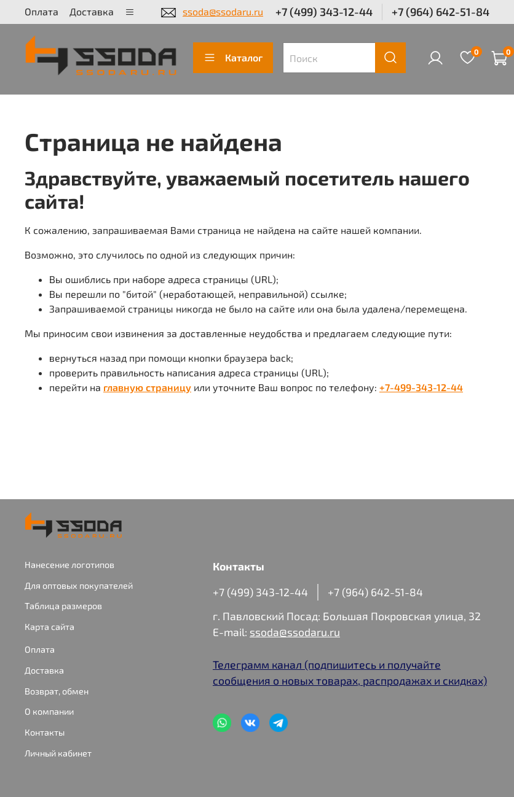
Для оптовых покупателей (79, 585)
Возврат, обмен (57, 691)
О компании (49, 711)
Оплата (41, 11)
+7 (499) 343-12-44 (324, 11)
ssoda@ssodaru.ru (223, 11)
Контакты (45, 732)
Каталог (233, 58)
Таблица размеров (63, 606)
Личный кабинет (58, 753)
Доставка (91, 11)
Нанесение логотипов (69, 564)
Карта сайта (49, 626)
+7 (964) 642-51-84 (440, 11)
